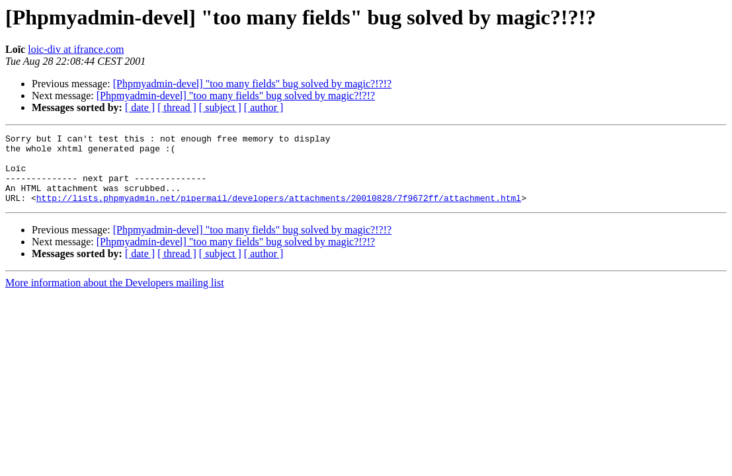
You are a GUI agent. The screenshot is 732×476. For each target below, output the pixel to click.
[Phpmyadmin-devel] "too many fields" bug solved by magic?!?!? (252, 83)
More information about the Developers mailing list (114, 296)
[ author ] (264, 107)
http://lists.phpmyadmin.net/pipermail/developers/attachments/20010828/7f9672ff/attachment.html (278, 212)
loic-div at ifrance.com (76, 49)
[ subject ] (220, 107)
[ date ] (140, 107)
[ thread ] (176, 107)
